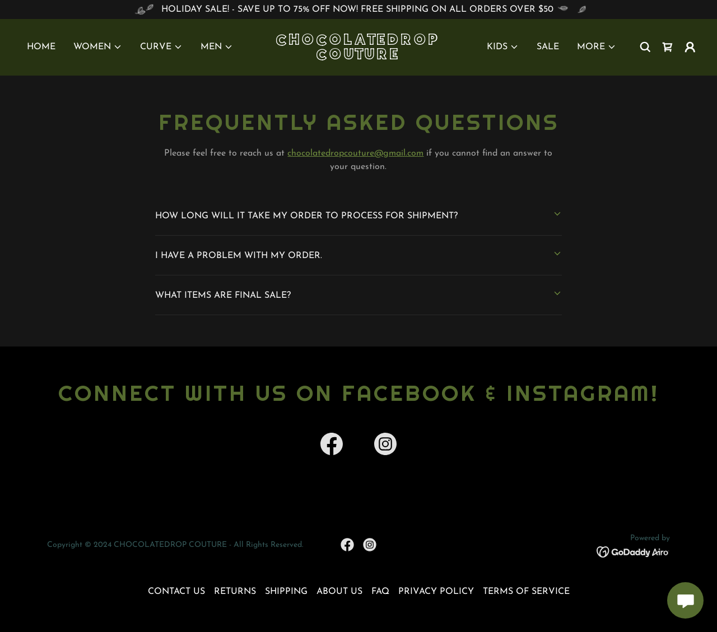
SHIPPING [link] (286, 591)
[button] (97, 47)
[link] (358, 57)
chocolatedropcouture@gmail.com (355, 153)
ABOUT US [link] (339, 591)
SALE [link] (548, 47)
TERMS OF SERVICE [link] (526, 591)
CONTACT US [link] (176, 591)
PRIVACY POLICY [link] (436, 591)
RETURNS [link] (235, 591)
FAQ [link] (380, 591)
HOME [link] (41, 47)
